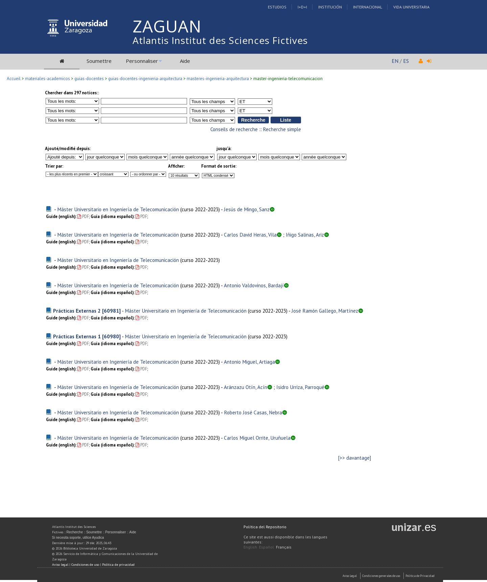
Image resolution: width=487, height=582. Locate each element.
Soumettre (99, 60)
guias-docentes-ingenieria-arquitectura (145, 78)
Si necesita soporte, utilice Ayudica (78, 537)
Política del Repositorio (265, 526)
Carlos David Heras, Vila (250, 234)
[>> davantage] (354, 458)
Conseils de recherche (234, 129)
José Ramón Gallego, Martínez (325, 310)
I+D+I (302, 6)
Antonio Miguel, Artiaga (249, 361)
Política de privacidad (118, 564)
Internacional (367, 6)
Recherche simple (282, 129)
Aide (185, 60)
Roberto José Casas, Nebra (253, 412)
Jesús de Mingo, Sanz (247, 209)
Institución (330, 6)
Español (266, 547)
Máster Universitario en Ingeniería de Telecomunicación (118, 209)
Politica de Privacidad (420, 576)
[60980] (111, 336)
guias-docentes (89, 78)
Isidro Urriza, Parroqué (300, 387)
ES (406, 60)
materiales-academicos (47, 78)
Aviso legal (60, 564)
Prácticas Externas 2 (77, 310)
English (250, 547)
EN (395, 60)
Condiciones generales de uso (381, 576)
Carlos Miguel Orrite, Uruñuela (257, 437)
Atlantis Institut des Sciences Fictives (220, 40)
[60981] (111, 310)
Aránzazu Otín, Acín (245, 387)
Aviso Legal (350, 576)
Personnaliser (142, 60)
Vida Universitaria (411, 6)
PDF (83, 216)
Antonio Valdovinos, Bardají (254, 285)
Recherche (75, 532)
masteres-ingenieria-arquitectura (218, 78)
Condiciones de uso (85, 564)
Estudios (277, 6)
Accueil (14, 78)
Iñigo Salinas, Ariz (305, 234)
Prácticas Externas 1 (77, 336)
